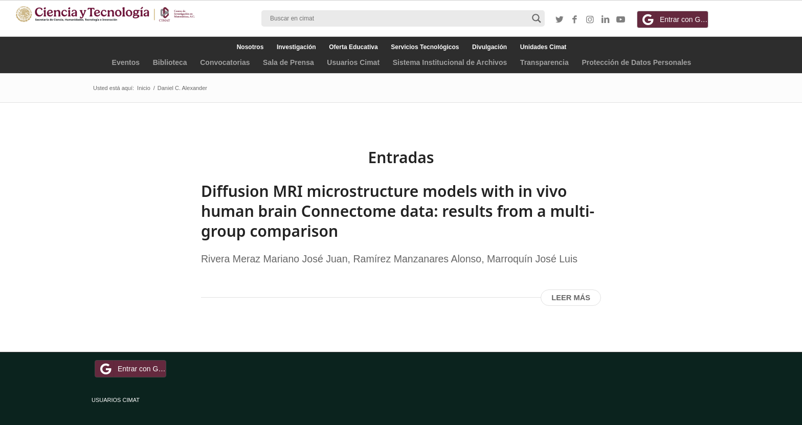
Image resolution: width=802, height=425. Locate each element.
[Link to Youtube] (621, 20)
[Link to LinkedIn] (605, 20)
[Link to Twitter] (559, 20)
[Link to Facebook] (575, 20)
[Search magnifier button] (536, 18)
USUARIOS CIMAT (116, 400)
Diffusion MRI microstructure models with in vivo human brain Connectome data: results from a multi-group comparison (397, 211)
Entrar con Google (674, 19)
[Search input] (398, 18)
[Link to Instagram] (590, 20)
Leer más (570, 298)
